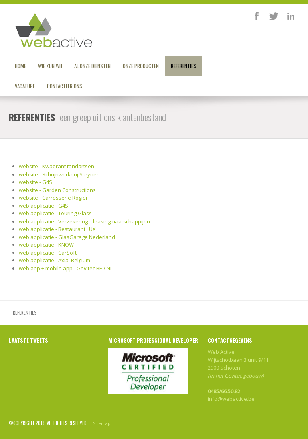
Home (20, 66)
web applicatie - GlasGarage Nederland (67, 237)
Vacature (25, 86)
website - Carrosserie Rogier (53, 197)
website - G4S (35, 182)
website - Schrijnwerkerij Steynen (59, 174)
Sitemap (102, 423)
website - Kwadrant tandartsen (56, 166)
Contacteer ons (64, 86)
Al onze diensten (92, 66)
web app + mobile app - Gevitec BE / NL (66, 268)
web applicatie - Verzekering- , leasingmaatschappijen (84, 221)
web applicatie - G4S (43, 205)
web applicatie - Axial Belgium (54, 260)
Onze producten (141, 66)
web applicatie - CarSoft (48, 252)
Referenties (183, 66)
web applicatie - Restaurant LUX (57, 229)
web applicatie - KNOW (46, 244)
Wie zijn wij (50, 66)
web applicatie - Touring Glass (55, 213)
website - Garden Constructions (57, 190)
